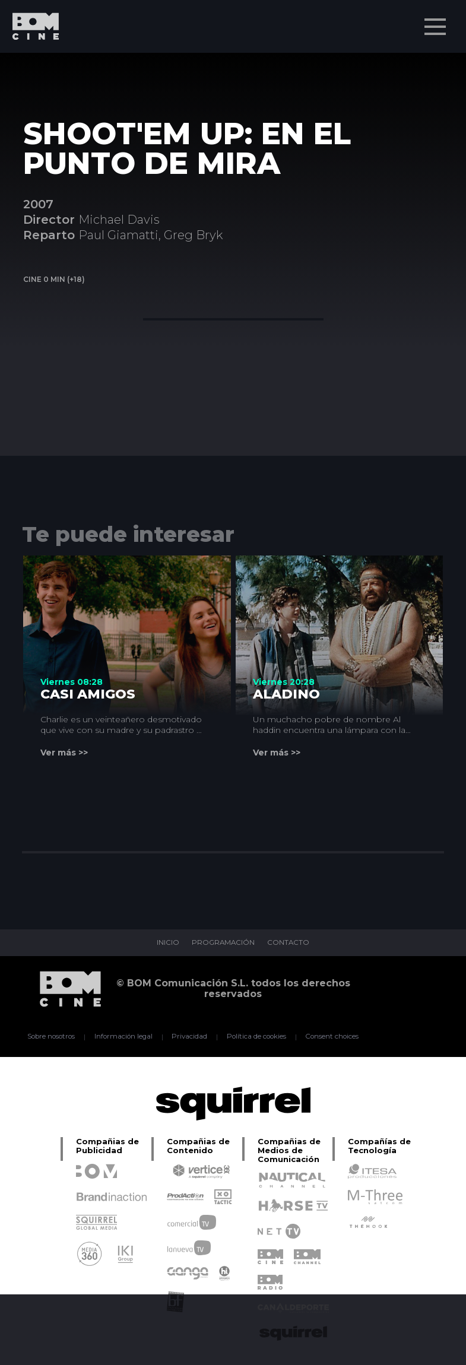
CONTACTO (289, 943)
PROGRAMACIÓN (223, 943)
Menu (436, 21)
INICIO (166, 943)
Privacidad (188, 1037)
